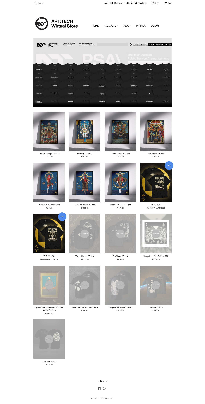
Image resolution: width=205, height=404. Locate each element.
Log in (106, 3)
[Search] (42, 3)
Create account (121, 3)
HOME (95, 26)
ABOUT (155, 26)
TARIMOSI (141, 26)
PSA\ (127, 26)
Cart (170, 3)
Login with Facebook (137, 3)
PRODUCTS (110, 26)
